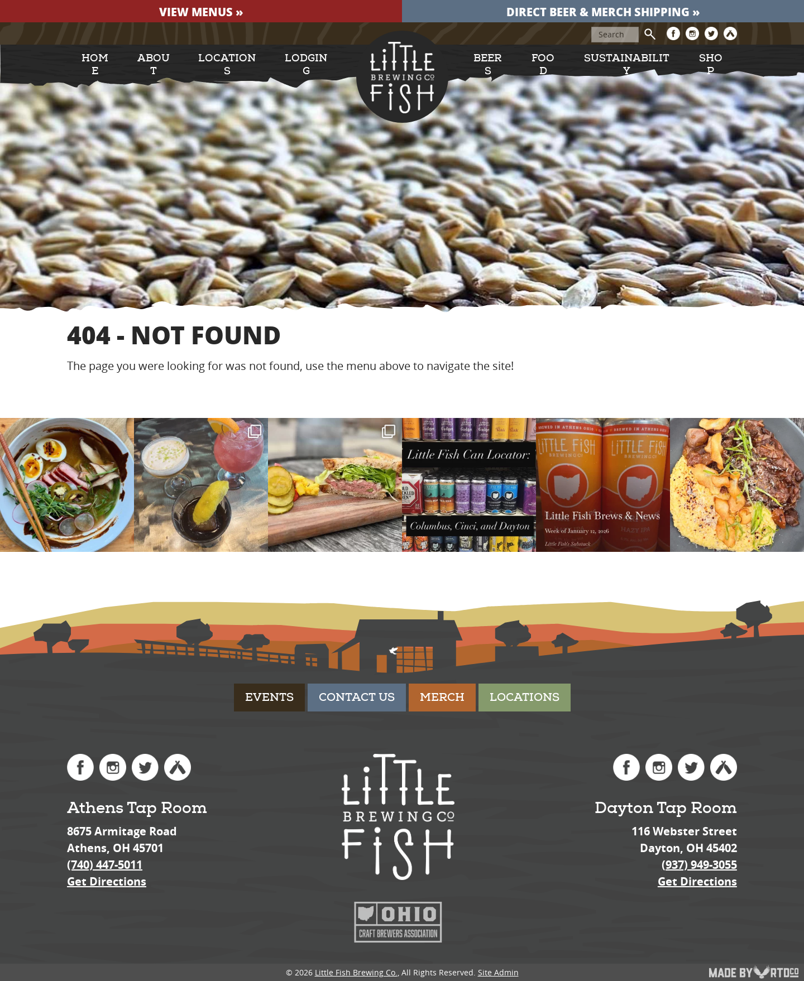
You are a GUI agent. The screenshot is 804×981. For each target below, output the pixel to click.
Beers (487, 65)
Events (269, 697)
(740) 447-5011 (104, 864)
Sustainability (626, 65)
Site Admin (498, 972)
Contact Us (357, 697)
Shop (710, 65)
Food (543, 65)
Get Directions (106, 881)
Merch (442, 697)
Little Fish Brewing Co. (356, 972)
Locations (227, 65)
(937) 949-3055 (699, 864)
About (153, 65)
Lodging (306, 65)
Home (95, 65)
